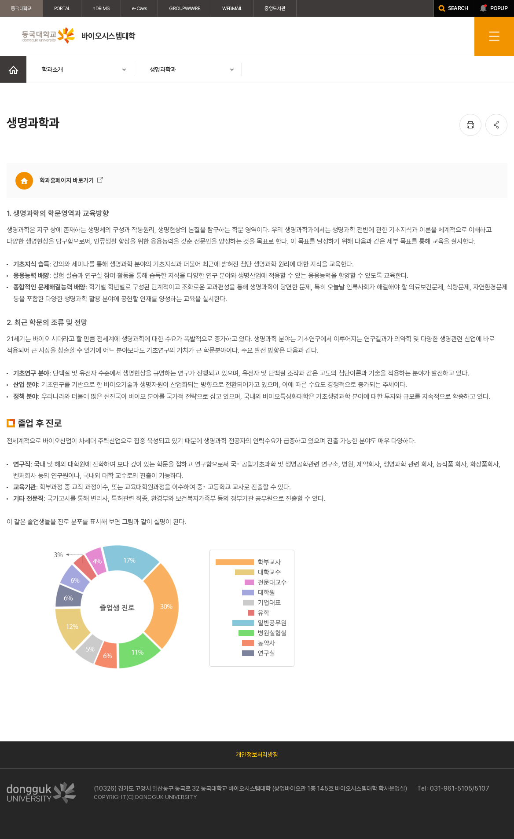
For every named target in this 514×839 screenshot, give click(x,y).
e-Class (139, 8)
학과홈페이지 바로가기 (67, 180)
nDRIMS (101, 8)
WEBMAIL (232, 8)
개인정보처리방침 (257, 754)
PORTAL (62, 8)
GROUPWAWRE (184, 8)
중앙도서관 (274, 8)
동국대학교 (21, 8)
